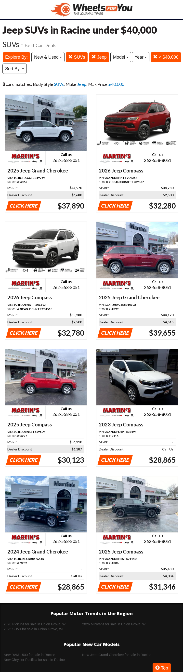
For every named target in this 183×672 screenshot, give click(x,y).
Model (120, 57)
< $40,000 (166, 57)
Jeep (99, 57)
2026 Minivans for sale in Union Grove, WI (114, 624)
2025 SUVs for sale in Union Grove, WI (33, 629)
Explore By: (16, 57)
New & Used (48, 57)
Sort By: (14, 68)
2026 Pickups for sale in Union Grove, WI (35, 624)
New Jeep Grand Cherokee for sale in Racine (116, 655)
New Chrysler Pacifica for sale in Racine (34, 660)
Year (141, 57)
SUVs (76, 57)
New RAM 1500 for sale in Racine (29, 655)
